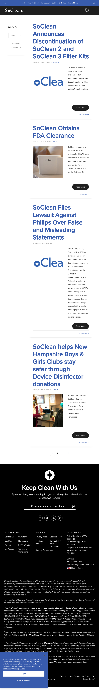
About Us (15, 43)
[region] (24, 670)
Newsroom (23, 543)
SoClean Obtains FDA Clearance (56, 132)
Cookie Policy (56, 539)
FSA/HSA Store (25, 547)
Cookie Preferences (44, 552)
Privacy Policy (42, 539)
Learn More (72, 3)
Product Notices (39, 545)
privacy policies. (19, 668)
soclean (56, 62)
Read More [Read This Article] (79, 107)
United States (75, 571)
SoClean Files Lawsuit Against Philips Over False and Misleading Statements (57, 223)
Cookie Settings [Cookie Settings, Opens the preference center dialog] (23, 680)
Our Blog (8, 543)
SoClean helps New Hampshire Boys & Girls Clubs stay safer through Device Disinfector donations (60, 367)
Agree (23, 674)
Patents (8, 547)
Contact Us (16, 47)
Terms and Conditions (23, 553)
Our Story (22, 539)
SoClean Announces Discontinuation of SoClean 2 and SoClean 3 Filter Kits (61, 41)
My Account (10, 551)
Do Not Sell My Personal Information (56, 546)
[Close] (44, 655)
